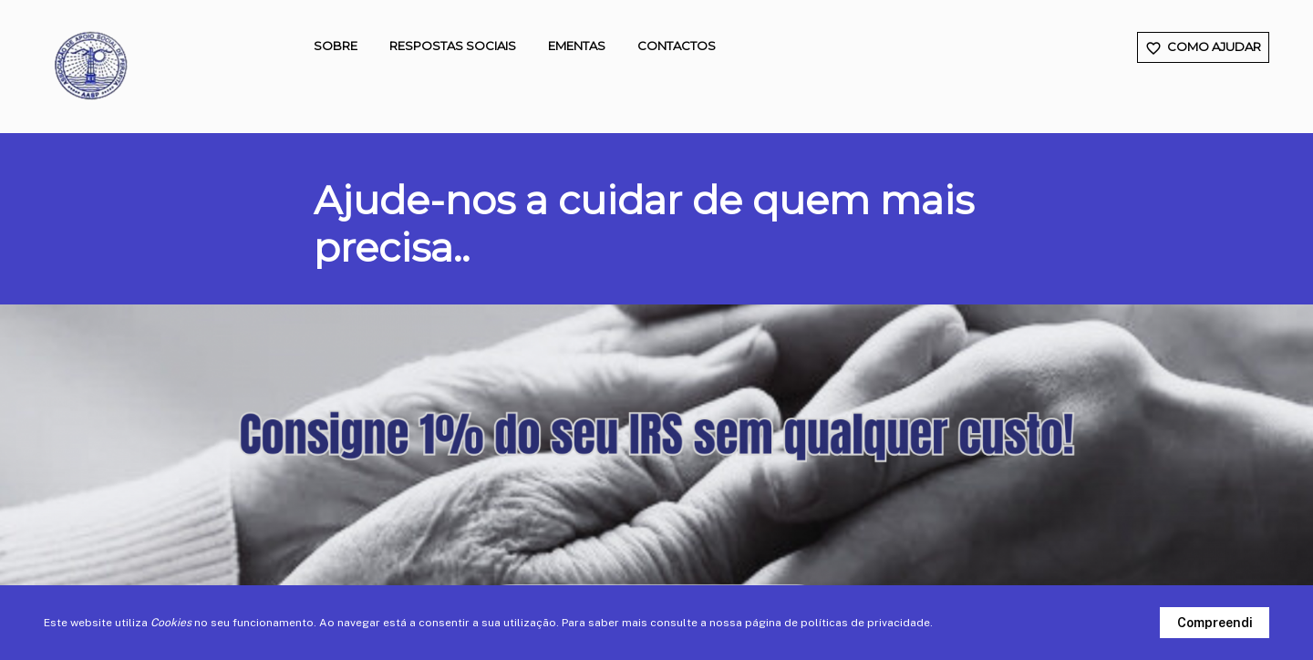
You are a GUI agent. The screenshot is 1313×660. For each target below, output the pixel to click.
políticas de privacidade (865, 622)
